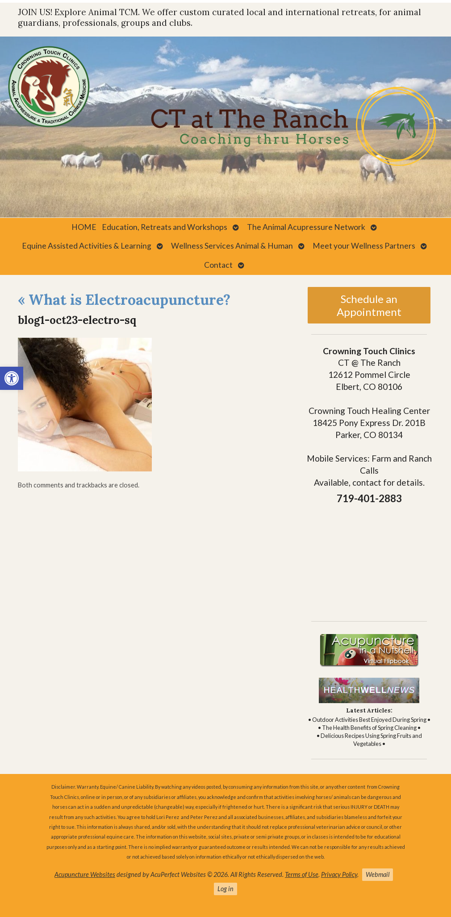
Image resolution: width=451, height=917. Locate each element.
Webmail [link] (377, 874)
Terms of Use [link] (301, 874)
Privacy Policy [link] (339, 874)
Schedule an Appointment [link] (369, 305)
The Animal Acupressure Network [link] (306, 227)
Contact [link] (218, 265)
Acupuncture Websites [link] (84, 874)
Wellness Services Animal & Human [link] (232, 245)
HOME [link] (83, 227)
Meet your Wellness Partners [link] (364, 245)
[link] (11, 378)
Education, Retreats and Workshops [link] (164, 227)
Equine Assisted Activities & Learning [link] (86, 245)
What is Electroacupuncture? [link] (124, 300)
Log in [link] (225, 888)
